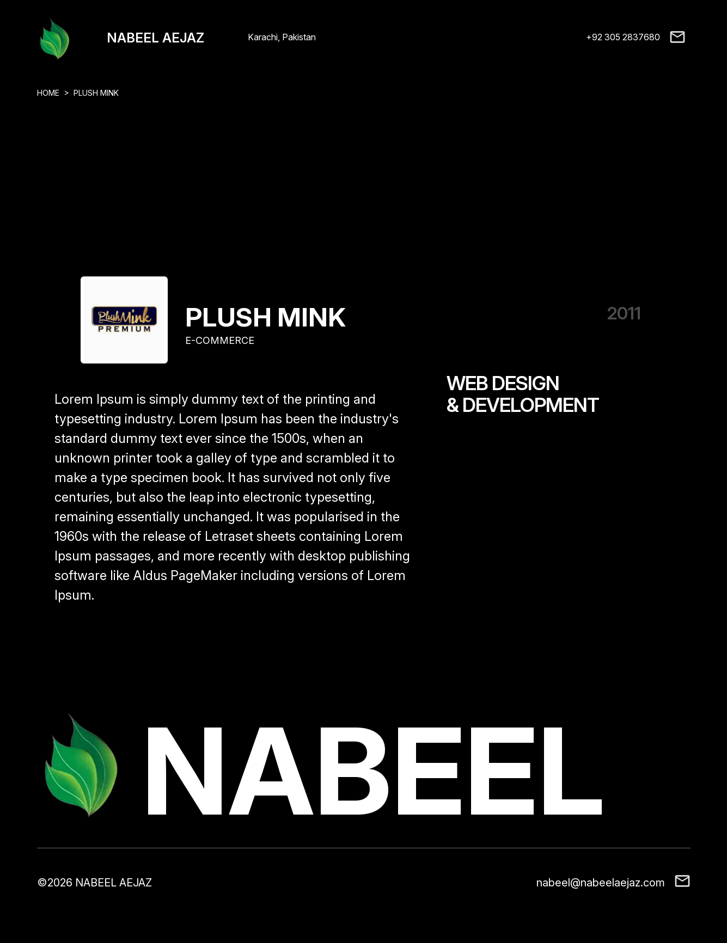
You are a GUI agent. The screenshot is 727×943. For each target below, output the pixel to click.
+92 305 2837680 (623, 37)
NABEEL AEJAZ (155, 38)
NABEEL (373, 771)
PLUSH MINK (96, 92)
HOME (48, 92)
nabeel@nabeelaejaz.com (600, 882)
